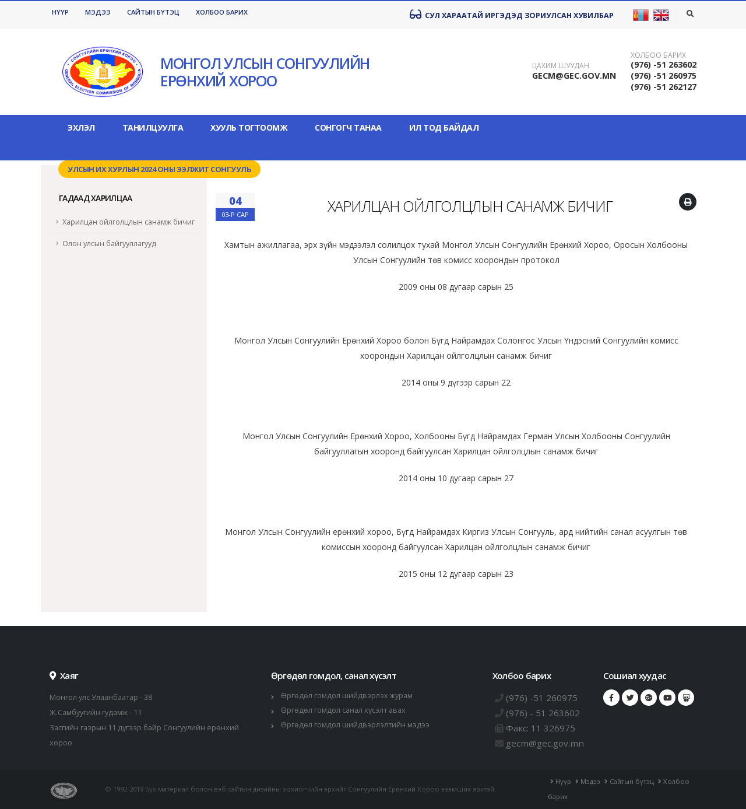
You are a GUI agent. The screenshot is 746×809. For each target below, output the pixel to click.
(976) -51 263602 (663, 64)
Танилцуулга (153, 127)
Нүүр (60, 12)
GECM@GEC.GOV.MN (574, 75)
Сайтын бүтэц (153, 12)
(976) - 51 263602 (543, 713)
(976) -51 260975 (663, 75)
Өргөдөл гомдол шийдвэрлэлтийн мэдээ (355, 725)
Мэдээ (98, 12)
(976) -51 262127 (663, 86)
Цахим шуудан (560, 66)
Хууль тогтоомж (248, 127)
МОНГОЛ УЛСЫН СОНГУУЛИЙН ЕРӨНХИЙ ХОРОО (265, 71)
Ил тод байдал (444, 127)
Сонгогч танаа (348, 127)
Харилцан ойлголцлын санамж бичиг (128, 222)
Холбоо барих (222, 12)
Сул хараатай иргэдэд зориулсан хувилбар (512, 14)
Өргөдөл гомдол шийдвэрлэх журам (347, 696)
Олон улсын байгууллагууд (109, 243)
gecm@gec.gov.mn (545, 743)
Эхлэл (81, 127)
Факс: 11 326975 (540, 728)
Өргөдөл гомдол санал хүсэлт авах (343, 710)
